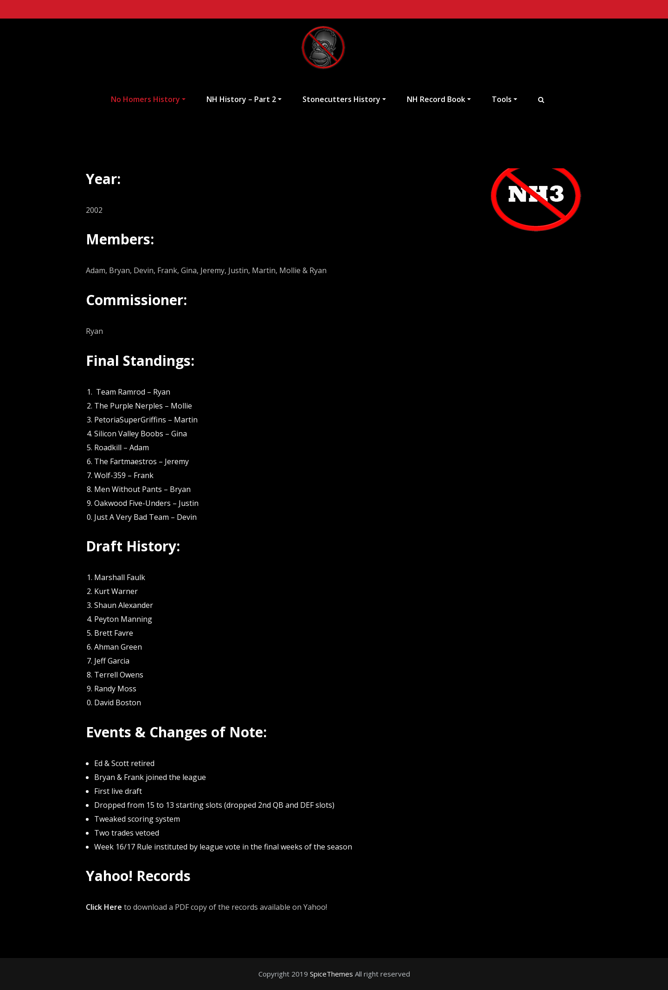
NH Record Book (439, 99)
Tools (504, 99)
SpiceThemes (331, 973)
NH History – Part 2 (244, 99)
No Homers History (148, 99)
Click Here (104, 907)
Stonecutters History (344, 99)
